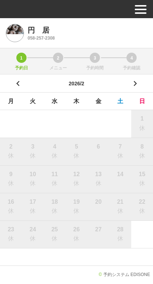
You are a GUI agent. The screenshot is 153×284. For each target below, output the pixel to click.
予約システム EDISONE (126, 274)
